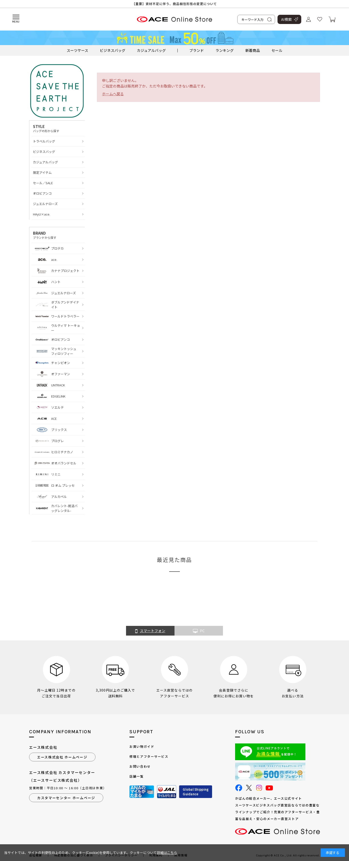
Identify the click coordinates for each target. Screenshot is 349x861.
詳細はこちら (167, 852)
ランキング (224, 50)
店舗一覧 (136, 776)
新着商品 (252, 50)
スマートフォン (150, 631)
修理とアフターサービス (148, 756)
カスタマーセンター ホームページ (66, 797)
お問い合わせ (140, 766)
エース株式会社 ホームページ (62, 757)
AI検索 (286, 19)
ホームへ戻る (113, 93)
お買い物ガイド (141, 746)
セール (276, 50)
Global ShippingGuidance (195, 792)
